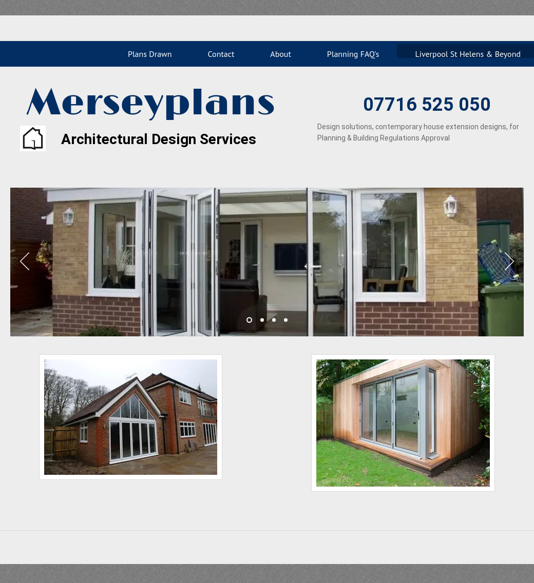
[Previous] (24, 262)
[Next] (509, 262)
